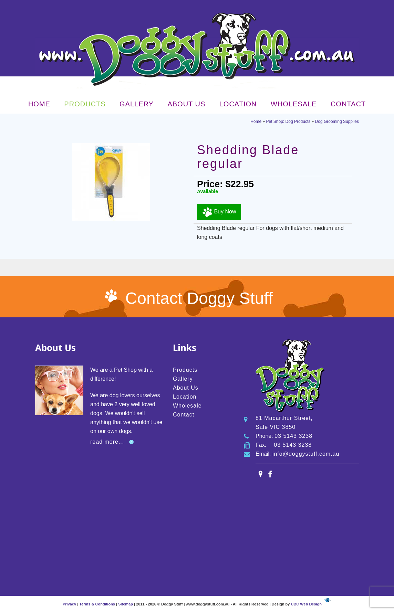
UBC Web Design (306, 604)
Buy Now (219, 212)
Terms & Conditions (97, 604)
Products (84, 104)
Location (238, 104)
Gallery (137, 104)
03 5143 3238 (293, 436)
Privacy (69, 604)
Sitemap (125, 604)
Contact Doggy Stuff (199, 298)
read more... (107, 442)
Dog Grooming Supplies (337, 121)
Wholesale (294, 104)
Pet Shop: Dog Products (288, 121)
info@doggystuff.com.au (306, 454)
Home (39, 104)
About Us (186, 104)
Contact (348, 104)
